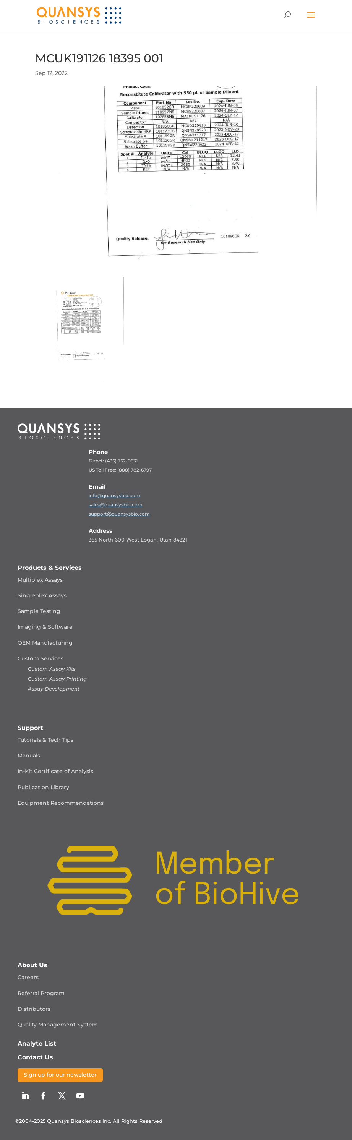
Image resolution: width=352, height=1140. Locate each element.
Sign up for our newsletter (60, 1074)
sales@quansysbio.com (116, 505)
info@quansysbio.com (114, 495)
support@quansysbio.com (119, 514)
